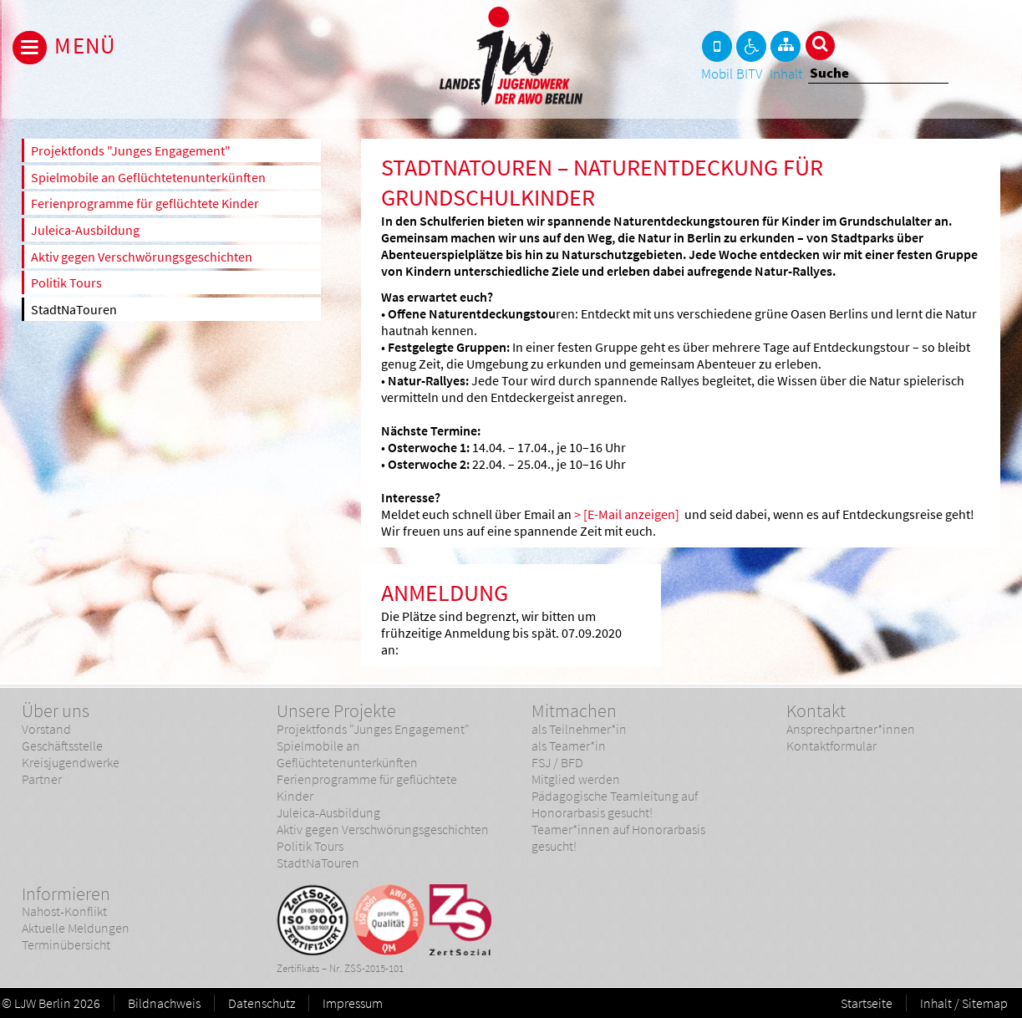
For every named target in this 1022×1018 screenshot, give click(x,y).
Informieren (66, 893)
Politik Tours (66, 282)
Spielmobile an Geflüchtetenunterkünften (148, 177)
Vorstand (46, 728)
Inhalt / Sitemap (964, 1003)
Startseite (866, 1003)
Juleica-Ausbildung (85, 229)
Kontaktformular (831, 745)
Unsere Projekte (336, 710)
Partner (42, 779)
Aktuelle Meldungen (76, 927)
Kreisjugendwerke (70, 762)
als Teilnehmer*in (579, 728)
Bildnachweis (164, 1003)
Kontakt (816, 710)
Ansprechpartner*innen (850, 728)
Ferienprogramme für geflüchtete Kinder (145, 203)
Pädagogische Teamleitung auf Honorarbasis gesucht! (614, 804)
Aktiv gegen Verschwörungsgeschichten (141, 256)
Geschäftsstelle (62, 745)
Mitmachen (574, 710)
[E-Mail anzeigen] (631, 514)
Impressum (353, 1003)
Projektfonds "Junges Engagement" (131, 150)
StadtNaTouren (74, 309)
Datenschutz (261, 1003)
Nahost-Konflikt (64, 911)
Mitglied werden (575, 779)
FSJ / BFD (557, 762)
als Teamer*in (568, 745)
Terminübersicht (66, 944)
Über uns (55, 710)
